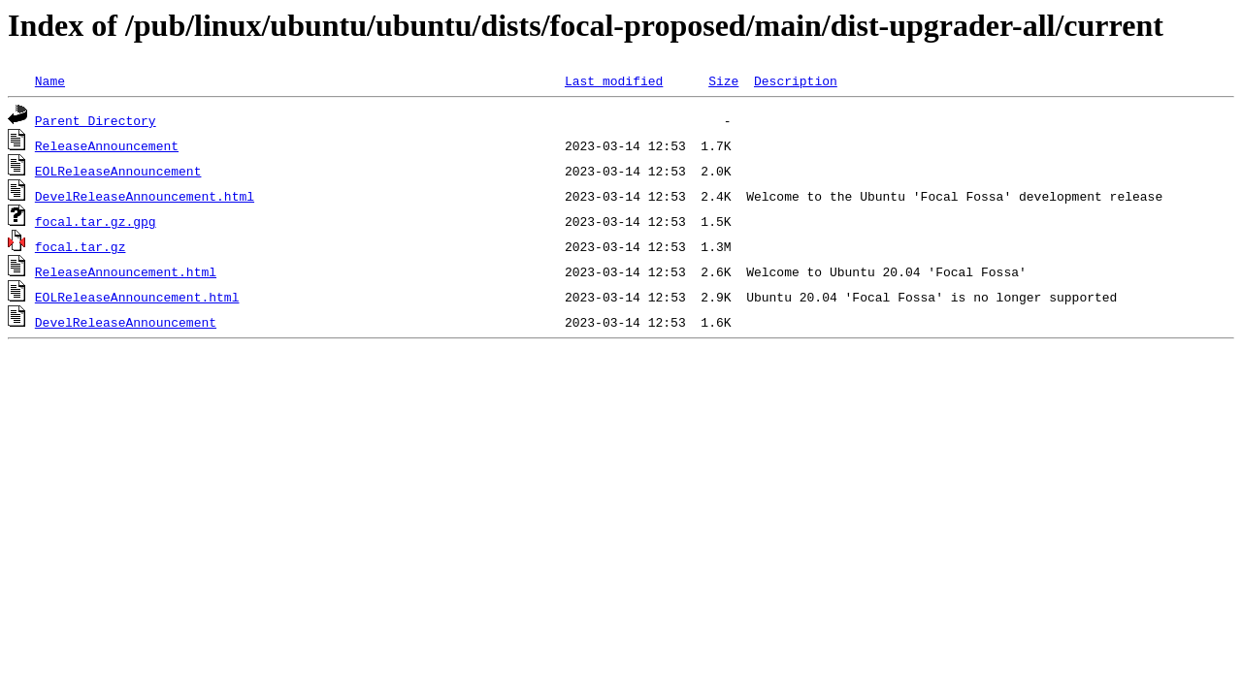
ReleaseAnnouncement (107, 145)
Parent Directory (95, 120)
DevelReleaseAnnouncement (125, 322)
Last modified (614, 80)
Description (795, 80)
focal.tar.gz (80, 246)
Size (723, 80)
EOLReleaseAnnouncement (118, 170)
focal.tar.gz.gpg (95, 221)
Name (50, 80)
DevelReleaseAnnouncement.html (144, 196)
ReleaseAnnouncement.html (125, 271)
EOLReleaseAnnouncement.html (137, 296)
